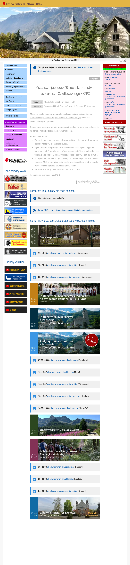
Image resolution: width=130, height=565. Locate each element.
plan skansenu (44, 175)
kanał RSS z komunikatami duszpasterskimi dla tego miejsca (65, 210)
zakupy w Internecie (14, 135)
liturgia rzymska (12, 110)
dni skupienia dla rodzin (113, 74)
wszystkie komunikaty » (114, 122)
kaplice (10, 70)
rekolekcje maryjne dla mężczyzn (62, 253)
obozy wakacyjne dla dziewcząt (64, 408)
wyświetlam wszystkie (114, 68)
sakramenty (10, 74)
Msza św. (108, 80)
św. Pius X (10, 101)
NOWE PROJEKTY (13, 149)
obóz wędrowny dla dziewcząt (60, 467)
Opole (110, 118)
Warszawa (115, 110)
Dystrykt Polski (12, 116)
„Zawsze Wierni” (12, 82)
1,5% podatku (11, 130)
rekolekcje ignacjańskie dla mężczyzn (64, 277)
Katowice (112, 89)
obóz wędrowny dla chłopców (60, 372)
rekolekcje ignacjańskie (15, 87)
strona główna (11, 65)
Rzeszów (111, 94)
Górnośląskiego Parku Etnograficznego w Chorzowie (53, 117)
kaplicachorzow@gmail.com (59, 131)
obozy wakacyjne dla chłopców (64, 360)
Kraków (111, 102)
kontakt (9, 91)
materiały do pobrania (14, 78)
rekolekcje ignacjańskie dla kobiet (62, 265)
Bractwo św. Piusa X (14, 97)
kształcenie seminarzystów (12, 144)
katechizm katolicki (13, 105)
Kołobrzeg (112, 77)
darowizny (10, 126)
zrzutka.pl (10, 139)
